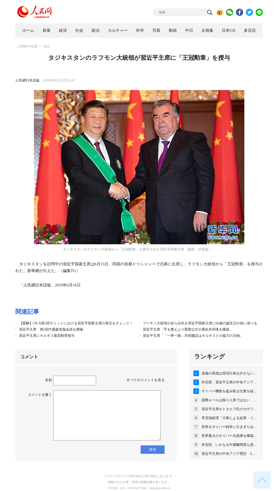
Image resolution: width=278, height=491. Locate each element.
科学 (140, 30)
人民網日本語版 (27, 46)
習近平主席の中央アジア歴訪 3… (228, 454)
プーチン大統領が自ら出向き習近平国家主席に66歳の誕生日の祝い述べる (200, 323)
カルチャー (118, 30)
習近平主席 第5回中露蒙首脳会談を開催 (51, 329)
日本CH (228, 30)
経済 (63, 30)
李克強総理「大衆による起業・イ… (229, 418)
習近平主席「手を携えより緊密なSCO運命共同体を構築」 (188, 329)
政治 (96, 30)
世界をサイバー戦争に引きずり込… (229, 427)
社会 (79, 30)
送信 (152, 449)
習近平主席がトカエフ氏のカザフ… (229, 409)
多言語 (250, 30)
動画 (173, 30)
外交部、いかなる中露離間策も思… (229, 445)
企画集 (207, 30)
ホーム (28, 30)
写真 (156, 30)
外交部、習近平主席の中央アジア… (229, 382)
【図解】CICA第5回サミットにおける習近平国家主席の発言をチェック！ (76, 323)
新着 (47, 30)
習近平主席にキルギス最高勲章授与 (47, 336)
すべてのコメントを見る (145, 380)
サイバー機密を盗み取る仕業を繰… (229, 391)
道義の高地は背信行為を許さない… (229, 373)
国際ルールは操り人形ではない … (229, 400)
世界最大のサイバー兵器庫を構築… (229, 436)
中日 (189, 30)
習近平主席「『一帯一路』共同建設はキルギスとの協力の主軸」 (193, 336)
